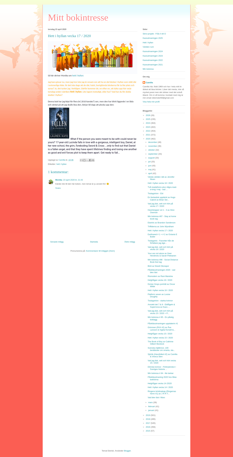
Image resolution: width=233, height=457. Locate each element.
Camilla (149, 82)
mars (150, 402)
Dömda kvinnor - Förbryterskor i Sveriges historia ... (162, 368)
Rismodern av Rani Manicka (160, 276)
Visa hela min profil (151, 102)
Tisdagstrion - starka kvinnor (160, 300)
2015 (148, 431)
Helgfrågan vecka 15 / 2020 (160, 334)
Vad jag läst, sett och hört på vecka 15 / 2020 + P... (160, 312)
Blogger (127, 451)
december (153, 142)
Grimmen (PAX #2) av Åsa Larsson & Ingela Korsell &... (161, 328)
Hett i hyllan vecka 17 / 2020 (160, 230)
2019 (148, 415)
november (153, 146)
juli (149, 161)
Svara (58, 188)
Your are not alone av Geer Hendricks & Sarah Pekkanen (162, 254)
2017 (148, 423)
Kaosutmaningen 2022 (153, 60)
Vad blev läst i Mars (156, 397)
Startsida (94, 242)
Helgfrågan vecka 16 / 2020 (160, 280)
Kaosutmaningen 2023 (153, 56)
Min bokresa (148, 69)
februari (152, 406)
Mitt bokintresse (78, 17)
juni (150, 165)
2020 (148, 139)
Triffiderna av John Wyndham (161, 226)
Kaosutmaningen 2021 (153, 64)
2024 (148, 123)
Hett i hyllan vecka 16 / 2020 (160, 290)
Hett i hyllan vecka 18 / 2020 (160, 183)
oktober (151, 150)
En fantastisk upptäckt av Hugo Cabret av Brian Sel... (161, 198)
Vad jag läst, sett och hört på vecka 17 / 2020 (160, 204)
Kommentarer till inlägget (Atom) (100, 251)
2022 (148, 131)
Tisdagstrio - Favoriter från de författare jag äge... (161, 242)
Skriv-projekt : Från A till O (154, 34)
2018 (148, 419)
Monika (58, 180)
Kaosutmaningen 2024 (153, 51)
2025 (148, 119)
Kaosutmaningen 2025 (153, 38)
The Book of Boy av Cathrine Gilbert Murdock (160, 342)
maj (150, 169)
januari (151, 410)
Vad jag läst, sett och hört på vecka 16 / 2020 (160, 248)
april (150, 173)
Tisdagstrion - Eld (155, 193)
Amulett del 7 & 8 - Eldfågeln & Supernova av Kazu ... (161, 305)
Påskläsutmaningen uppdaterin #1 (163, 323)
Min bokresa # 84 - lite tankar (161, 373)
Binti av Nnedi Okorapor (158, 266)
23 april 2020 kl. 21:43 (73, 180)
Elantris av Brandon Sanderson (161, 222)
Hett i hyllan (148, 42)
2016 (148, 427)
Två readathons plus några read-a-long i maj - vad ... (162, 188)
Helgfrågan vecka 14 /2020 (160, 383)
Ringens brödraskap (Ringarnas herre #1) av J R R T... (162, 392)
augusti (151, 158)
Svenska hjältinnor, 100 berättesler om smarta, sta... (161, 349)
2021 (148, 135)
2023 (148, 127)
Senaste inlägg (56, 242)
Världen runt (148, 47)
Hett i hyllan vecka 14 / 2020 (160, 387)
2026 (148, 115)
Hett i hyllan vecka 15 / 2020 (160, 338)
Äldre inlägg (129, 242)
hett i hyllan (61, 164)
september (153, 154)
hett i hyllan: (78, 75)
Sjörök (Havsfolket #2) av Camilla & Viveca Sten (162, 355)
